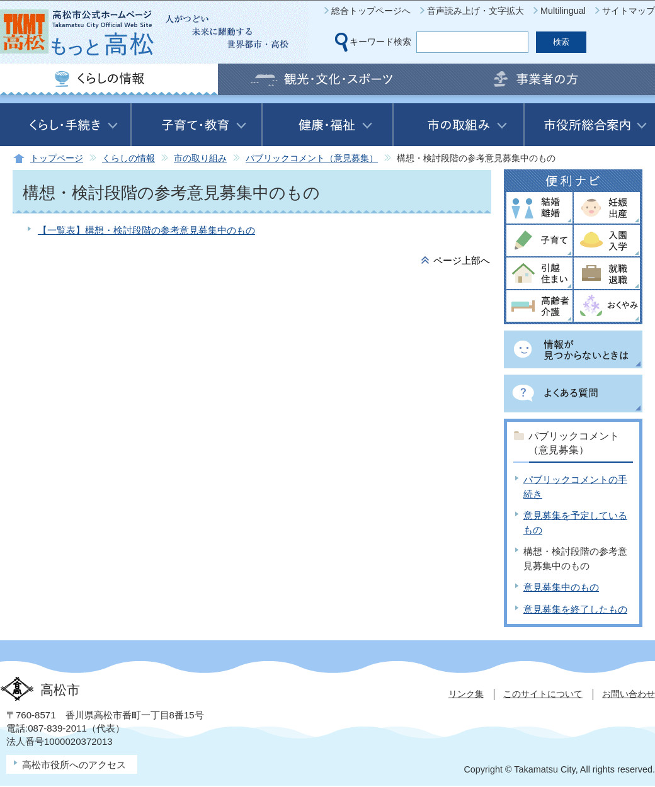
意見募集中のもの (561, 587)
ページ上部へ (461, 260)
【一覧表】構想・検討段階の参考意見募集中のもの (146, 230)
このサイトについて (543, 694)
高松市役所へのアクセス (74, 764)
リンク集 (466, 694)
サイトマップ (628, 11)
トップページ (56, 158)
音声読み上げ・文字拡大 (475, 11)
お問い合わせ (628, 694)
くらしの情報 (128, 158)
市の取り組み (200, 158)
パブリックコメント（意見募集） (312, 158)
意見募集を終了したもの (575, 609)
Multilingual (563, 11)
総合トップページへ (371, 11)
